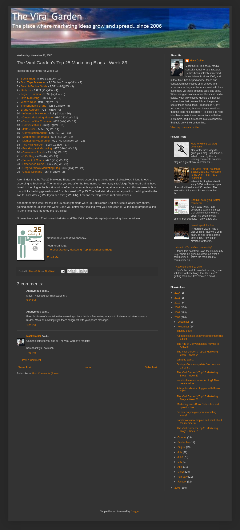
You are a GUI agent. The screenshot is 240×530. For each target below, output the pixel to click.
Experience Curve (33, 164)
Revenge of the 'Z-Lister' (189, 266)
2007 (178, 317)
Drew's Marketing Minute (37, 117)
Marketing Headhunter (36, 140)
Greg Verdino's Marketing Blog (41, 168)
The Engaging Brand (33, 105)
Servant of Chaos (33, 160)
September (184, 442)
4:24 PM (31, 324)
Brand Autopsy (30, 109)
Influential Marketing (34, 113)
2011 (178, 297)
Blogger (135, 511)
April (180, 466)
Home (88, 367)
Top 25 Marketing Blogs (97, 249)
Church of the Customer (37, 121)
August (181, 447)
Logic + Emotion (31, 94)
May (180, 461)
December (183, 321)
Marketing (76, 249)
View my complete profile (185, 127)
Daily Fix (26, 90)
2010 (178, 302)
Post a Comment (31, 360)
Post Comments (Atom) (45, 373)
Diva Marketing (30, 97)
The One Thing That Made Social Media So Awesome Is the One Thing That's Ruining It (206, 173)
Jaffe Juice (29, 129)
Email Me (53, 257)
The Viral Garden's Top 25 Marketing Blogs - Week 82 (197, 398)
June (180, 457)
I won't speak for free (202, 225)
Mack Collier (33, 336)
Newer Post (24, 367)
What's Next (28, 101)
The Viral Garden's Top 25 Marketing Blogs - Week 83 (197, 374)
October (182, 437)
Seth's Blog (28, 78)
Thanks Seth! (184, 330)
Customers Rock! (33, 152)
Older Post (151, 367)
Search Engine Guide (34, 86)
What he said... (185, 359)
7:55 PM (31, 352)
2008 (178, 312)
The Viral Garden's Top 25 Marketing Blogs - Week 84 (197, 353)
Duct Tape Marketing (33, 82)
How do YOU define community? (194, 247)
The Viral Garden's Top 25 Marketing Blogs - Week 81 (197, 430)
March (181, 471)
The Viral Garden (32, 144)
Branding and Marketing (37, 148)
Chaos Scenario (32, 171)
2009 (178, 307)
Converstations (31, 125)
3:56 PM (31, 300)
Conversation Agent (34, 132)
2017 (178, 292)
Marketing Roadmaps (35, 136)
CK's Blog (28, 156)
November (183, 326)
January (182, 481)
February (182, 476)
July (180, 452)
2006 (178, 487)
